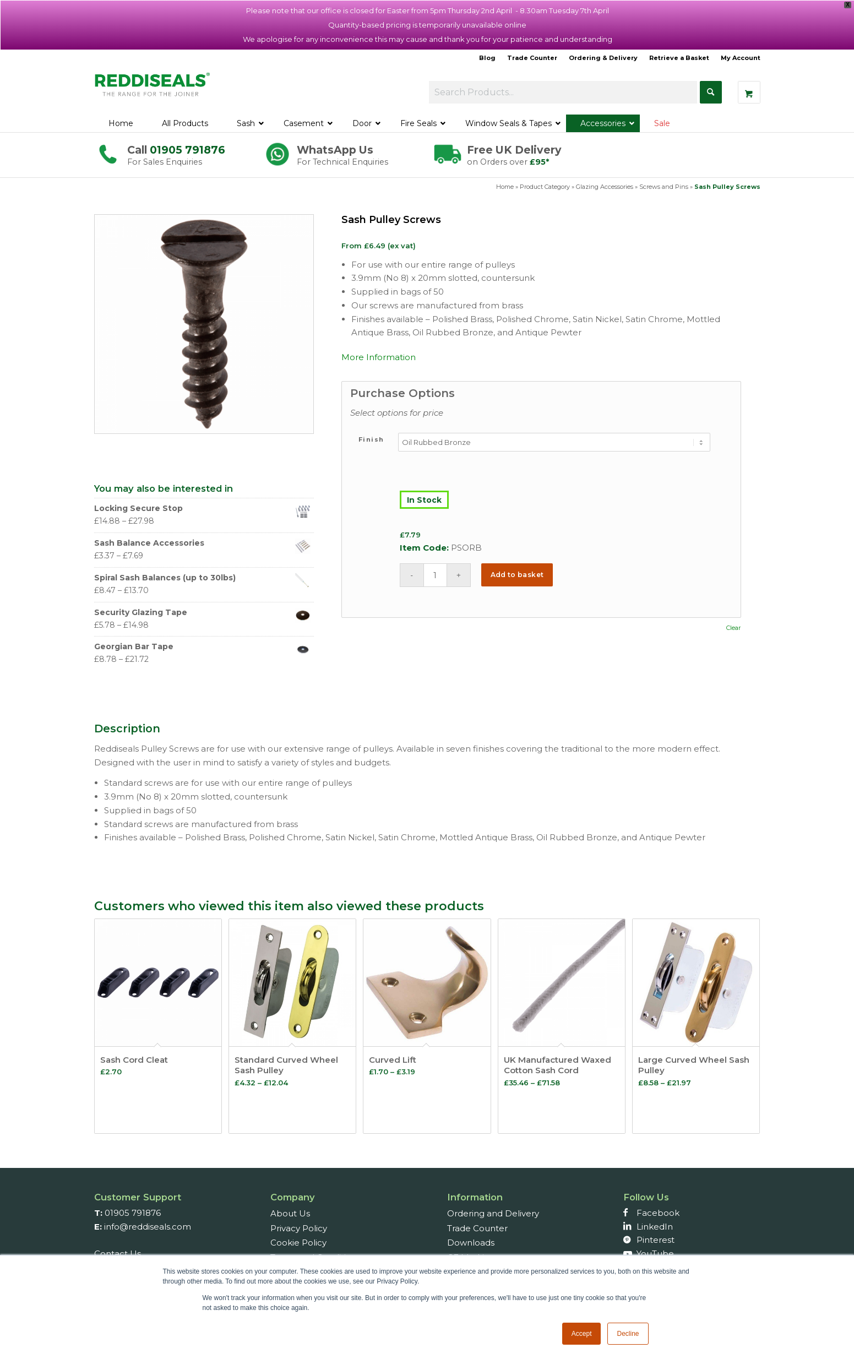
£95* (539, 162)
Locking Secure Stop (203, 508)
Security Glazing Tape (203, 612)
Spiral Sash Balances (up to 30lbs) (203, 578)
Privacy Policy (298, 1228)
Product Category (545, 187)
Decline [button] (628, 1334)
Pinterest (656, 1240)
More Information (378, 357)
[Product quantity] (435, 575)
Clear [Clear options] (733, 628)
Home (505, 187)
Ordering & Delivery (603, 58)
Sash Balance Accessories (203, 543)
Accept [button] (582, 1334)
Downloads (470, 1242)
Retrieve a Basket (679, 58)
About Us (290, 1213)
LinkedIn (655, 1226)
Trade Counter (532, 58)
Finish (371, 439)
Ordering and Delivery (493, 1213)
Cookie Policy (298, 1242)
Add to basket (517, 574)
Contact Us (117, 1253)
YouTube (655, 1253)
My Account (740, 58)
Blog (487, 58)
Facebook (658, 1213)
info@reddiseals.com (147, 1226)
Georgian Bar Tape (203, 647)
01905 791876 (187, 149)
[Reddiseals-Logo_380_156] (153, 90)
